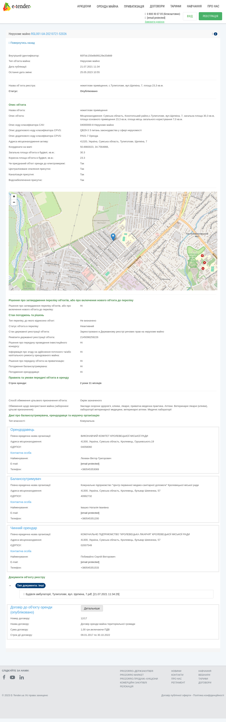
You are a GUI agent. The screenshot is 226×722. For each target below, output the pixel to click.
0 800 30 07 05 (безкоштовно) (162, 13)
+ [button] (14, 200)
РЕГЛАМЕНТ (178, 686)
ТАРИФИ (175, 6)
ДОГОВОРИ (157, 6)
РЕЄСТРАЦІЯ (210, 16)
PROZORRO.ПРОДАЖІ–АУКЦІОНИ (139, 682)
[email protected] (90, 467)
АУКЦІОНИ (84, 6)
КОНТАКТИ (177, 678)
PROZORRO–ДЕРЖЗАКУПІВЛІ (136, 674)
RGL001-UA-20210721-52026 (49, 37)
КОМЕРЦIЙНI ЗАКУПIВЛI (133, 686)
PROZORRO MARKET (132, 678)
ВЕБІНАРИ (204, 678)
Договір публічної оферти (176, 698)
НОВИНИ (176, 674)
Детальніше (92, 611)
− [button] (14, 206)
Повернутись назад (22, 46)
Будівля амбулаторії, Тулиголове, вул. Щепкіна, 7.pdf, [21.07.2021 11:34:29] (72, 597)
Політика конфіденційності (208, 698)
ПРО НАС (213, 6)
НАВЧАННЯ (194, 6)
